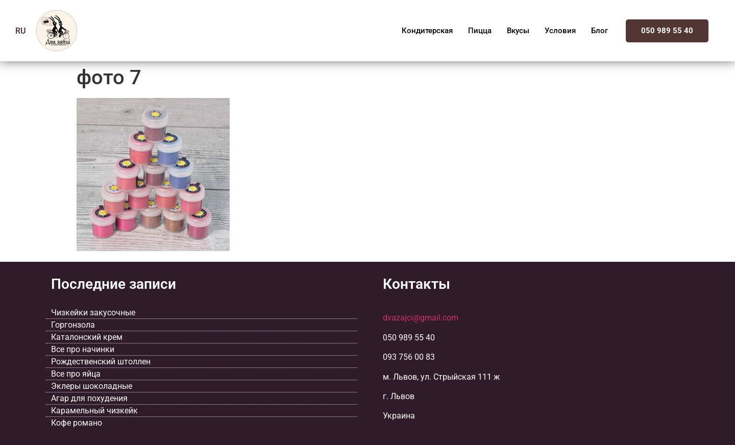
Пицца (480, 30)
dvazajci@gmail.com (420, 318)
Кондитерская (427, 30)
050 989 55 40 (667, 30)
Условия (560, 30)
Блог (599, 30)
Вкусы (518, 30)
